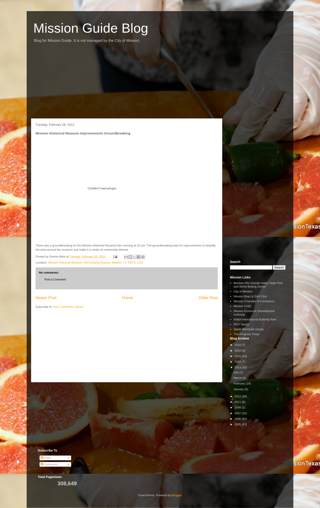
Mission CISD (242, 306)
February (240, 383)
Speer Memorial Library (249, 329)
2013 (238, 367)
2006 (238, 418)
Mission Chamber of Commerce (254, 301)
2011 (238, 402)
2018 (238, 344)
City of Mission (243, 291)
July (237, 372)
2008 (238, 407)
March (238, 378)
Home (127, 298)
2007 (238, 413)
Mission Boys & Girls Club (250, 296)
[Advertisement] (160, 83)
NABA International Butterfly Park (255, 319)
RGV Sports (241, 324)
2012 (238, 396)
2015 (238, 356)
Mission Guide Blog (90, 28)
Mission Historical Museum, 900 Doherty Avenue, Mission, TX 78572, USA (95, 262)
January (239, 389)
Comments (49, 464)
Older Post (208, 298)
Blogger (177, 495)
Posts (45, 458)
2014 (238, 361)
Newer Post (46, 298)
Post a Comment (55, 279)
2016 (238, 350)
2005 (238, 424)
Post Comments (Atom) (68, 306)
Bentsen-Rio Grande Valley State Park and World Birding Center (258, 284)
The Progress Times (246, 334)
